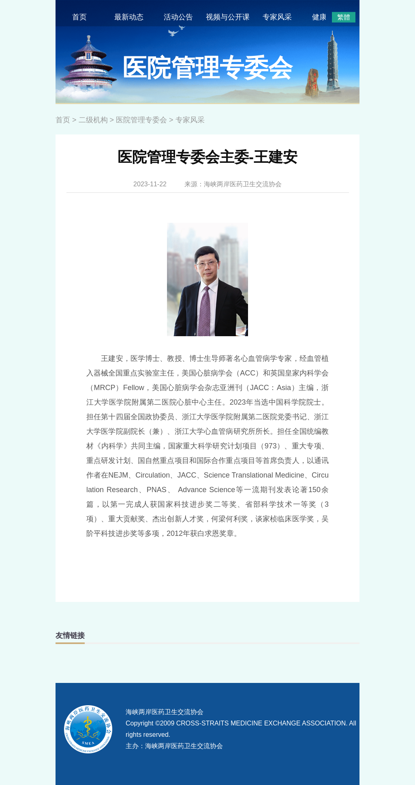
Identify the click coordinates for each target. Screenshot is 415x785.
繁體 (343, 16)
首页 (79, 17)
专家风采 (277, 17)
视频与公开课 (228, 17)
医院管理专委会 (141, 120)
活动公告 (178, 17)
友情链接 (70, 635)
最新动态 (128, 17)
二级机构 (93, 120)
